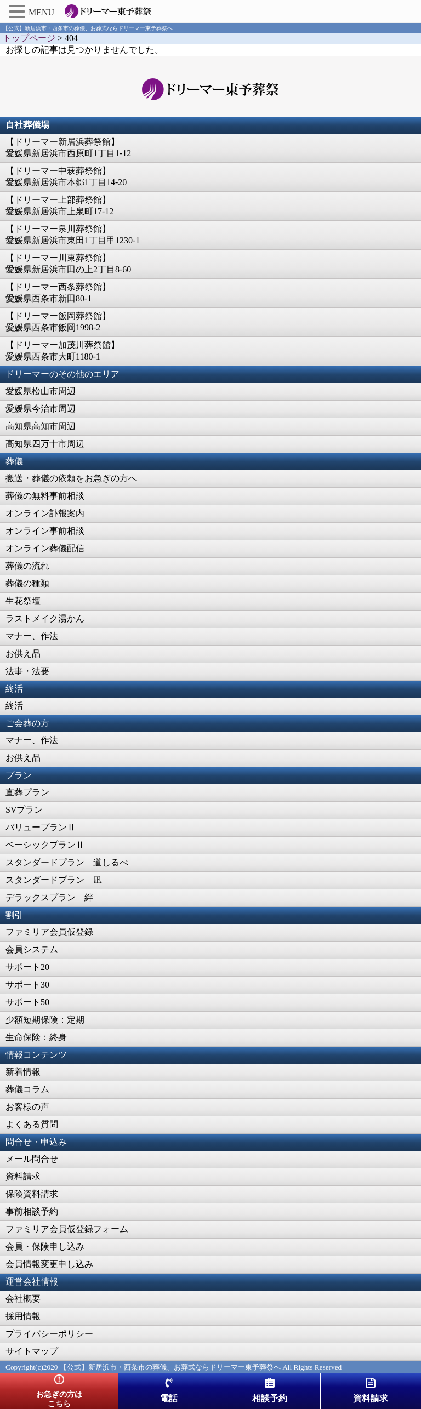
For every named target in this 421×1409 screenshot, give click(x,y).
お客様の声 (27, 1106)
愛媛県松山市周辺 (40, 391)
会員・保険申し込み (44, 1246)
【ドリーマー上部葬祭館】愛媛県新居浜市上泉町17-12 (59, 205)
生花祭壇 (23, 601)
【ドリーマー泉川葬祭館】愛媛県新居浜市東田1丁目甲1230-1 (72, 234)
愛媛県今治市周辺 (40, 408)
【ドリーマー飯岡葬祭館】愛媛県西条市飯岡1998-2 (58, 321)
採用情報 (23, 1316)
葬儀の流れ (27, 566)
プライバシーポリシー (49, 1333)
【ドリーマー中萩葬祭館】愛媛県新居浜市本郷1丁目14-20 (66, 176)
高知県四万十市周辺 (44, 443)
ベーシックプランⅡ (44, 844)
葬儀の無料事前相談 (44, 495)
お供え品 (23, 653)
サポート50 (27, 1002)
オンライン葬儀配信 (44, 548)
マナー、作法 (31, 636)
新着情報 (23, 1071)
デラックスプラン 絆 (49, 897)
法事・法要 (27, 671)
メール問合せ (31, 1158)
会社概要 (23, 1298)
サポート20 (27, 967)
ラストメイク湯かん (44, 618)
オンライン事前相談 (44, 530)
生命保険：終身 (36, 1037)
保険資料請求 (31, 1194)
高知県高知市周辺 (40, 426)
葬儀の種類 (27, 583)
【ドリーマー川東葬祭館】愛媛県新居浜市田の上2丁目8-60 (68, 263)
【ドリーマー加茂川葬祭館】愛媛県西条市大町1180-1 (62, 350)
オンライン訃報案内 (44, 513)
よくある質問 (31, 1124)
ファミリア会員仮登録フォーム (66, 1229)
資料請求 (23, 1176)
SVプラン (24, 809)
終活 (14, 705)
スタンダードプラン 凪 (53, 880)
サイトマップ (31, 1351)
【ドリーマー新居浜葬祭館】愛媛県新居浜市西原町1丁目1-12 (68, 147)
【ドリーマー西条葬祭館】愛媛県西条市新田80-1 (58, 292)
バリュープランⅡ (40, 827)
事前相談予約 (31, 1211)
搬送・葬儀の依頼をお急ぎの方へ (71, 478)
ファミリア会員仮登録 (49, 932)
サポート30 (27, 984)
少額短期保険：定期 (44, 1019)
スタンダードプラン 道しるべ (66, 862)
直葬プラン (27, 792)
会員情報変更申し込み (49, 1264)
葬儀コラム (27, 1089)
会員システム (31, 949)
